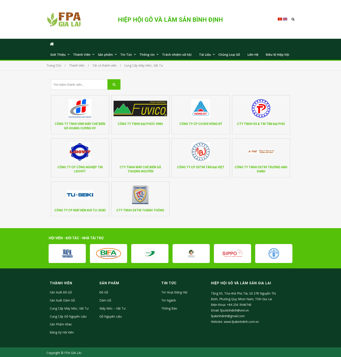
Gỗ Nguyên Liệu (110, 316)
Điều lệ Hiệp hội (277, 54)
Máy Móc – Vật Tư (112, 308)
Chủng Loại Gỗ (229, 54)
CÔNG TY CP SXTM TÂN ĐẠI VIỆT (200, 167)
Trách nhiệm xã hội (177, 54)
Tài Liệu (205, 54)
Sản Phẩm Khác (61, 324)
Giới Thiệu (58, 54)
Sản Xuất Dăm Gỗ (62, 300)
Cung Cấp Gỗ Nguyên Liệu (68, 316)
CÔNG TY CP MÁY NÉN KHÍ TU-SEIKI (80, 210)
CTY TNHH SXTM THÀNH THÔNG (140, 210)
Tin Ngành (168, 300)
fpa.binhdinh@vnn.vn (234, 310)
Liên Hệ (252, 54)
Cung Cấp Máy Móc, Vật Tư (69, 308)
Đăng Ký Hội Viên (62, 332)
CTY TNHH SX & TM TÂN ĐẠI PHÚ (261, 124)
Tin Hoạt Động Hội (174, 292)
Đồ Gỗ (103, 292)
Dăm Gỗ (105, 300)
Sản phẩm (105, 54)
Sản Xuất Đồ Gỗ (61, 292)
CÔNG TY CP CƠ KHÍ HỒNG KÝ (200, 124)
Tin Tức (126, 54)
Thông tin (147, 54)
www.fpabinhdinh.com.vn (241, 322)
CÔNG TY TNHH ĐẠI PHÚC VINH (140, 124)
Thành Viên (81, 54)
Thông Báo (169, 308)
